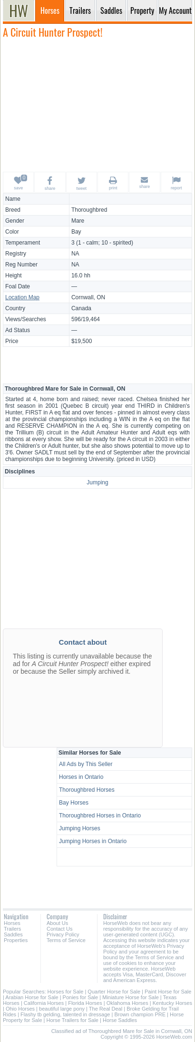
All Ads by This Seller (86, 764)
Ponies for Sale (80, 997)
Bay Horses (73, 802)
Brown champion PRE (140, 1014)
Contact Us (59, 929)
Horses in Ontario (81, 777)
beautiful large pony (62, 1009)
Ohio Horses (20, 1009)
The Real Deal (105, 1009)
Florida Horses (85, 1003)
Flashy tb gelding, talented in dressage (65, 1014)
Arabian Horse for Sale (31, 997)
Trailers (12, 929)
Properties (16, 940)
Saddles (13, 934)
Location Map (22, 297)
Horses (12, 923)
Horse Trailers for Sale (72, 1020)
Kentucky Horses (172, 1003)
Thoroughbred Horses (87, 789)
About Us (57, 923)
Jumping (97, 482)
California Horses (44, 1003)
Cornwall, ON (88, 297)
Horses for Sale (66, 991)
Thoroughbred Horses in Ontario (100, 815)
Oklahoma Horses (127, 1003)
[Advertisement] (97, 104)
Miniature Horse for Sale (130, 997)
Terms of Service (66, 940)
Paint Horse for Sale (168, 991)
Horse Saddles (120, 1020)
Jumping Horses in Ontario (93, 841)
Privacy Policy (63, 934)
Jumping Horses (79, 828)
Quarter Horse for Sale (114, 991)
